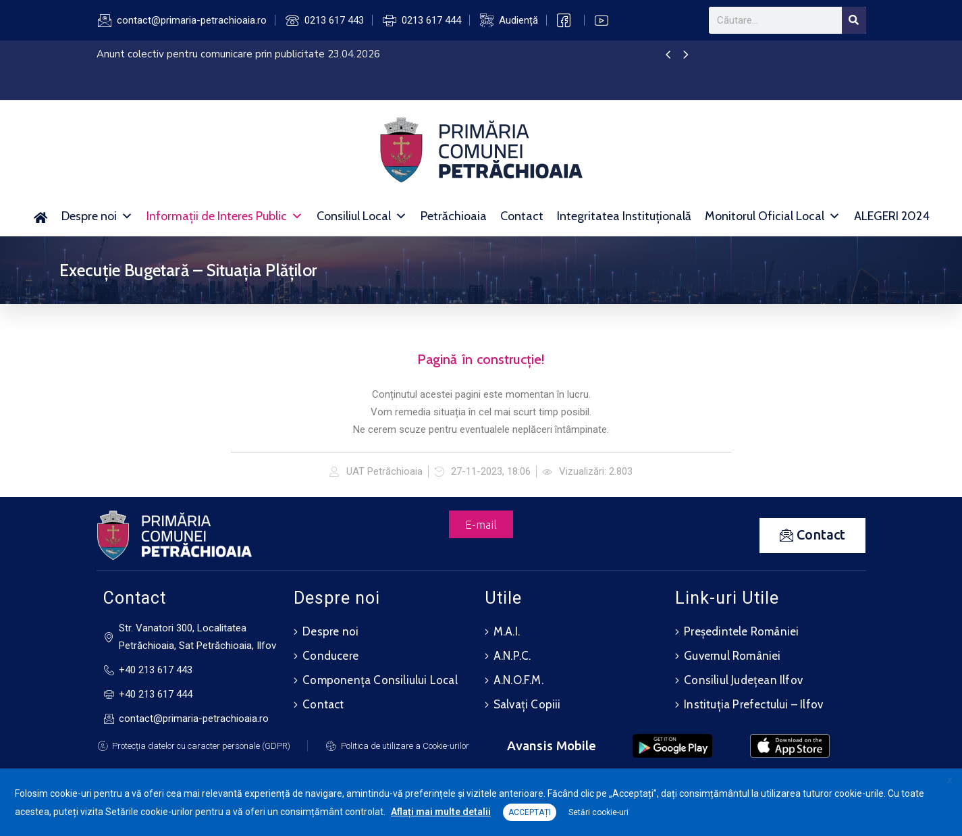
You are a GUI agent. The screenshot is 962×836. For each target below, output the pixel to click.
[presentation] (668, 55)
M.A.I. (506, 631)
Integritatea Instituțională (624, 216)
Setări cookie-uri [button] (598, 812)
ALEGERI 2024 (892, 216)
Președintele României (741, 631)
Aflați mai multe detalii (441, 811)
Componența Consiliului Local (380, 680)
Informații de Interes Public (224, 216)
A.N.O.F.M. (518, 680)
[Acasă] (40, 216)
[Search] (854, 20)
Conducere (330, 655)
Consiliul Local (362, 216)
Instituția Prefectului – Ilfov (753, 704)
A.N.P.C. (512, 655)
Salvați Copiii (527, 704)
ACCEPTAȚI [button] (529, 812)
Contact (521, 216)
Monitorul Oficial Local (772, 216)
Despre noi (97, 216)
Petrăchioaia (454, 216)
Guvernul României (732, 655)
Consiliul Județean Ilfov (743, 680)
